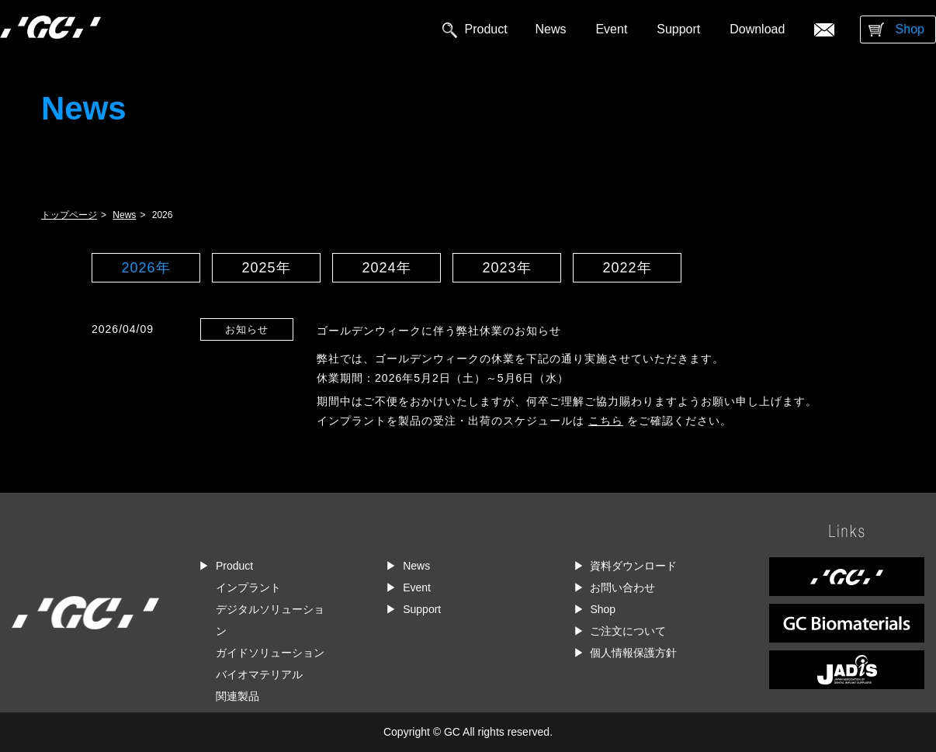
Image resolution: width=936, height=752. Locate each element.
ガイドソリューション (270, 652)
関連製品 (237, 696)
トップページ (69, 215)
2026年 (145, 268)
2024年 (386, 268)
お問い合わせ (622, 587)
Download (757, 29)
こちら (605, 420)
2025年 (265, 268)
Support (678, 29)
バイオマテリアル (259, 674)
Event (611, 29)
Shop (910, 29)
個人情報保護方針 (633, 652)
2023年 (506, 268)
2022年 (626, 268)
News (551, 29)
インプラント (248, 587)
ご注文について (628, 631)
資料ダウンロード (633, 566)
